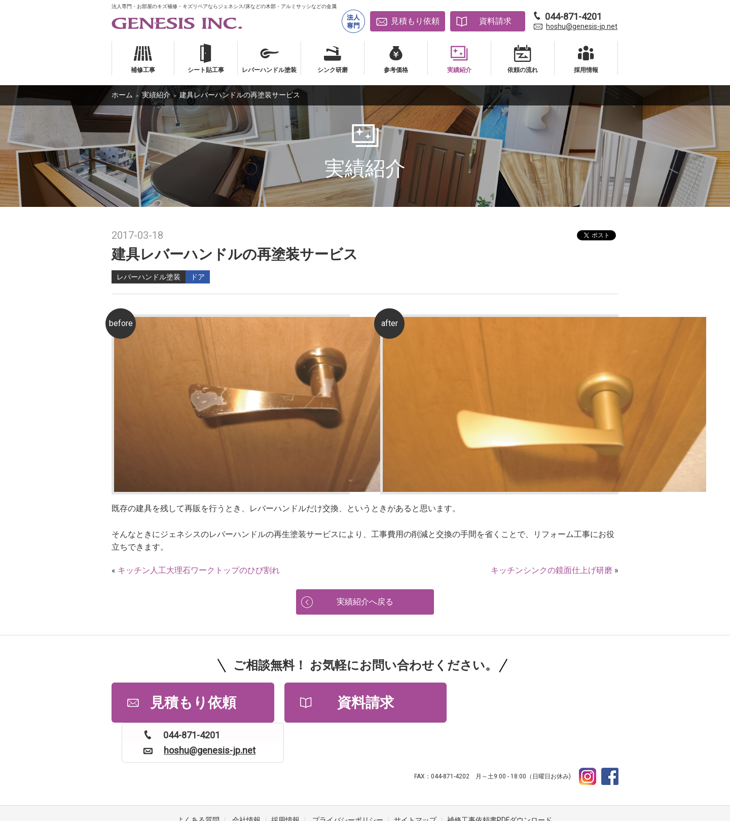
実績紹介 (156, 95)
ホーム (122, 95)
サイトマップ (415, 780)
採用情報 (285, 780)
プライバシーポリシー (347, 780)
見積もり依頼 (415, 21)
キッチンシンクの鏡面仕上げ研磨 (551, 570)
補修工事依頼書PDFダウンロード (499, 780)
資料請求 (495, 21)
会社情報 (246, 780)
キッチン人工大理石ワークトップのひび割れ (199, 570)
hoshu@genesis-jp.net (581, 26)
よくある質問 (198, 780)
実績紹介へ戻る (365, 601)
